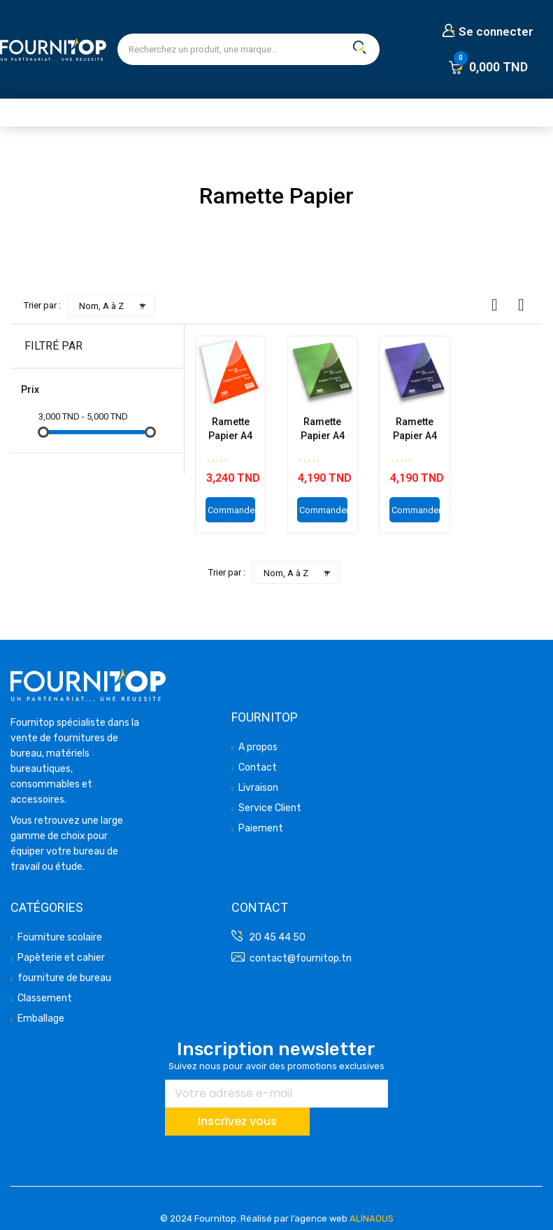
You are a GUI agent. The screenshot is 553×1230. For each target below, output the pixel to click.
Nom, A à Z (115, 305)
